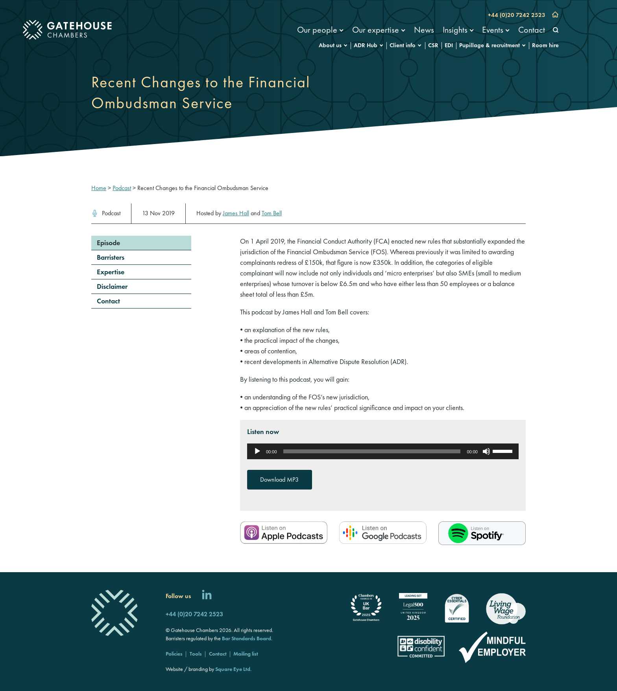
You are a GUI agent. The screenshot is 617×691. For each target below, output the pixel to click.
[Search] (555, 30)
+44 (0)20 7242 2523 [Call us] (194, 614)
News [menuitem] (424, 29)
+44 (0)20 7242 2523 (516, 15)
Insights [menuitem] (455, 29)
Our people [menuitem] (317, 29)
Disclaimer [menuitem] (112, 286)
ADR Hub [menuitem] (365, 45)
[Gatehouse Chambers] (67, 30)
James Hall (236, 213)
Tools (196, 653)
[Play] (257, 451)
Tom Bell (272, 213)
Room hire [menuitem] (545, 45)
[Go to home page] (555, 15)
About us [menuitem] (330, 45)
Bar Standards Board (246, 638)
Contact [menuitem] (531, 29)
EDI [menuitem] (449, 45)
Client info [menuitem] (403, 45)
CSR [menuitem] (433, 45)
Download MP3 (279, 479)
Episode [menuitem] (108, 242)
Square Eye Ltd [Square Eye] (232, 669)
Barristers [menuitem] (110, 257)
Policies (174, 653)
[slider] (372, 451)
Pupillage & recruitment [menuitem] (489, 45)
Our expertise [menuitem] (375, 29)
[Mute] (486, 451)
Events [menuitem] (492, 29)
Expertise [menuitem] (110, 271)
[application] (383, 451)
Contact (218, 653)
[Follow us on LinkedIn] (206, 596)
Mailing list (245, 653)
